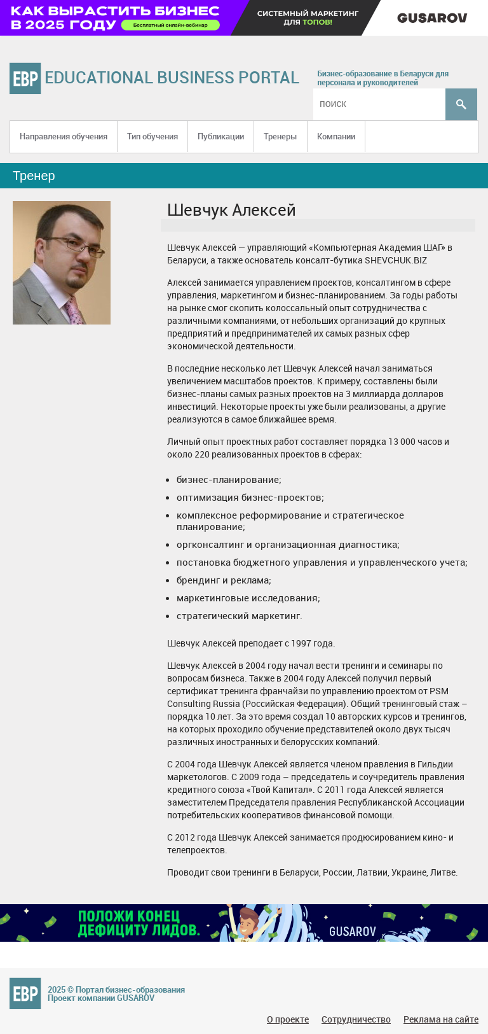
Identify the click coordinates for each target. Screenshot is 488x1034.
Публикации (221, 136)
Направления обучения (63, 136)
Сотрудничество (356, 1019)
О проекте (288, 1019)
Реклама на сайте (440, 1019)
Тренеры (280, 136)
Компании (336, 136)
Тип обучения (152, 136)
